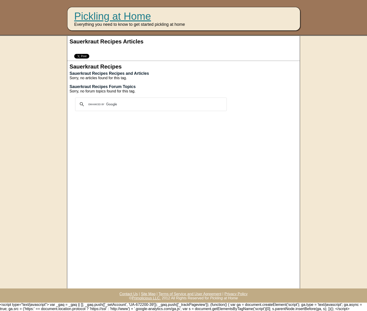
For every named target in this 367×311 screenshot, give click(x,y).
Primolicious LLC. (146, 298)
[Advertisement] (124, 49)
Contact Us (128, 294)
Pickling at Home (112, 16)
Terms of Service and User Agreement (190, 294)
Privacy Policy (236, 294)
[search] (150, 104)
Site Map (148, 294)
